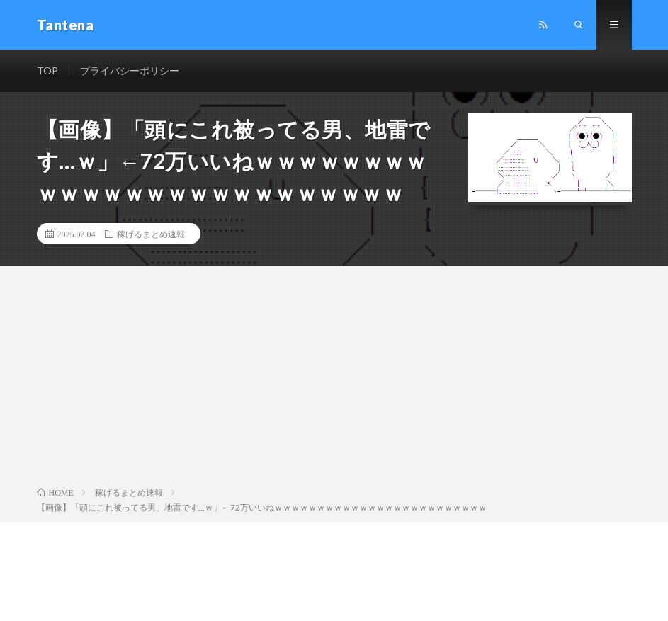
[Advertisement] (334, 379)
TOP (47, 70)
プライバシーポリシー (129, 70)
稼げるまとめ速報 (151, 233)
